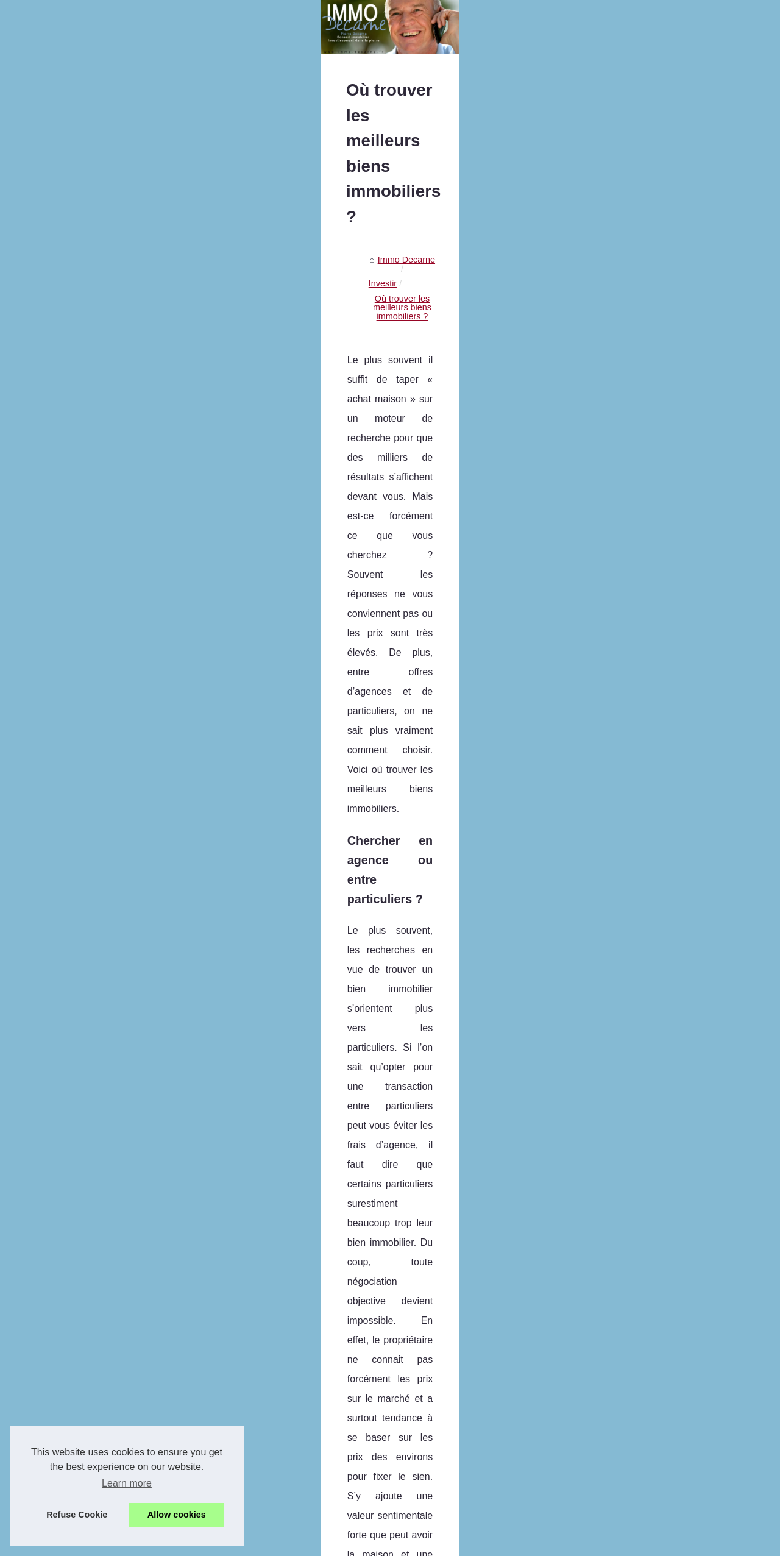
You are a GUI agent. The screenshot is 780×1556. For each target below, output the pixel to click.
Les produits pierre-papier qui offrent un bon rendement (415, 1378)
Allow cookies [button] (176, 1514)
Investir (325, 411)
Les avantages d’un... (81, 969)
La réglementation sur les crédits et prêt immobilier (672, 1251)
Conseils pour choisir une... (93, 779)
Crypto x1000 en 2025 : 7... (93, 725)
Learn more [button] (127, 1483)
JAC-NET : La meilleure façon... (101, 633)
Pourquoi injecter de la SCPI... (98, 915)
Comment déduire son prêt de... (101, 887)
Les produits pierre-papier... (93, 806)
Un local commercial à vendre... (101, 551)
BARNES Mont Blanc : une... (95, 497)
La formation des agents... (90, 470)
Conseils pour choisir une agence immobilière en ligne (413, 1358)
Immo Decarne (271, 411)
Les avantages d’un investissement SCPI (388, 1504)
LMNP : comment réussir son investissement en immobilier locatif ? (438, 1399)
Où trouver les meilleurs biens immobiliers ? (435, 411)
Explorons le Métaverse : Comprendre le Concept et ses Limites (432, 1336)
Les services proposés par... (94, 659)
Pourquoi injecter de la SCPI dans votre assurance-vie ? (417, 1462)
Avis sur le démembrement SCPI (371, 1483)
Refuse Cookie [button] (76, 1514)
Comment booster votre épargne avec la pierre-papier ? (416, 1420)
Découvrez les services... (88, 443)
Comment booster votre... (89, 860)
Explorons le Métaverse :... (91, 752)
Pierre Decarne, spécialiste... (96, 350)
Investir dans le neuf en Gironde (303, 1251)
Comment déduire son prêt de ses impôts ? (392, 1441)
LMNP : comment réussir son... (100, 834)
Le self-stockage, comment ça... (101, 605)
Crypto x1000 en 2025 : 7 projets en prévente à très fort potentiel (433, 1316)
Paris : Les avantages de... (91, 416)
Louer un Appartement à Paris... (101, 524)
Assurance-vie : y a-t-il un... (93, 578)
